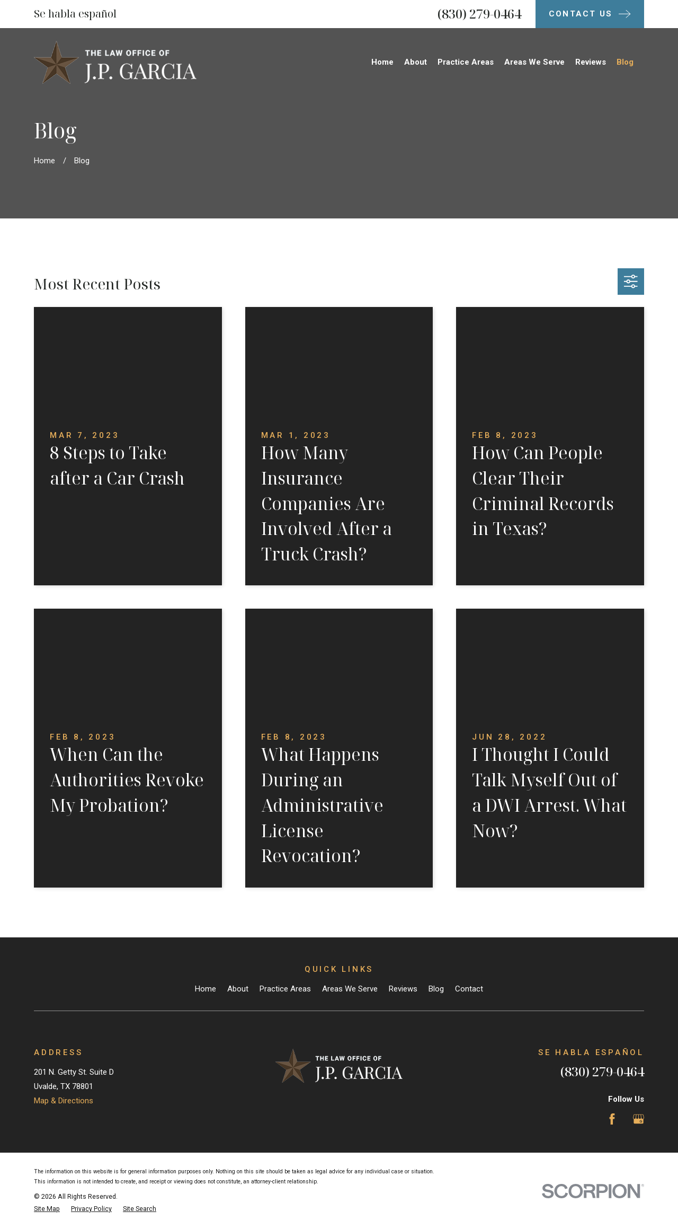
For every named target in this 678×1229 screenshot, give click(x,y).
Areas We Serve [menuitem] (534, 62)
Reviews (403, 989)
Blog (436, 989)
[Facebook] (612, 1119)
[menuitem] (47, 1209)
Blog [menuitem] (625, 62)
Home (205, 989)
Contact (469, 989)
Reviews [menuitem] (590, 62)
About (237, 989)
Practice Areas (285, 989)
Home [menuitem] (382, 62)
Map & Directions (63, 1100)
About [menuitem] (415, 62)
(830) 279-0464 (479, 13)
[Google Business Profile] (638, 1119)
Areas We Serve (350, 989)
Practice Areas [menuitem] (466, 62)
